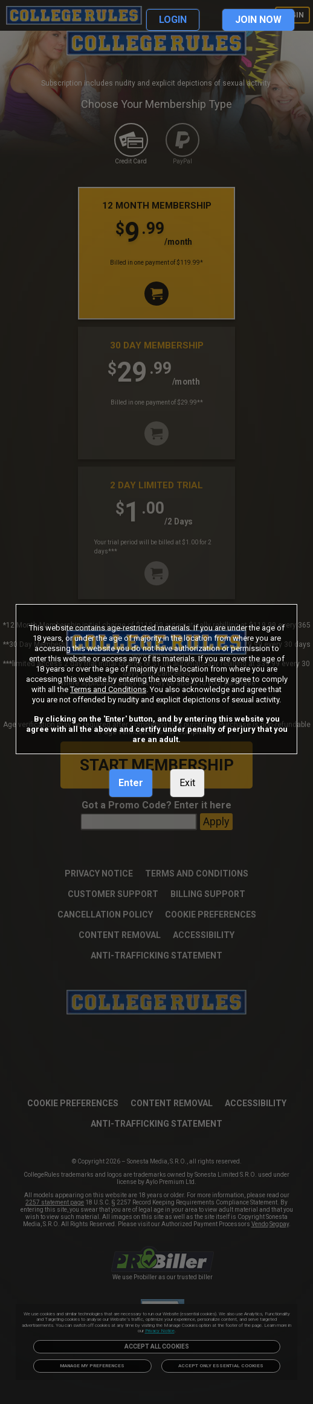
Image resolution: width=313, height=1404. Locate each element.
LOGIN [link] (173, 19)
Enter (130, 783)
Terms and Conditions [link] (108, 689)
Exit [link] (187, 783)
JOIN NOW (258, 19)
